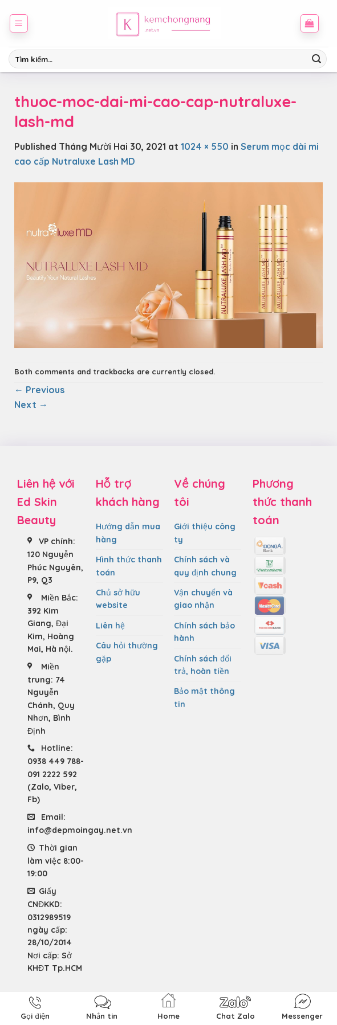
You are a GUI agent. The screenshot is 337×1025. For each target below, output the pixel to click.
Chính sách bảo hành (204, 631)
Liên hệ (110, 625)
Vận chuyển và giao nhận (203, 598)
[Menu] (19, 23)
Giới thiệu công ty (205, 532)
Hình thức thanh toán (129, 565)
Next (31, 404)
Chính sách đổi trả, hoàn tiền (203, 665)
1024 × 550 (205, 146)
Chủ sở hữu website (118, 598)
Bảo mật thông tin (204, 697)
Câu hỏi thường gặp (127, 651)
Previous (39, 389)
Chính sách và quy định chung (205, 565)
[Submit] (316, 59)
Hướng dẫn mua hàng (128, 532)
